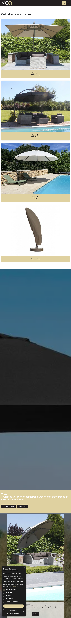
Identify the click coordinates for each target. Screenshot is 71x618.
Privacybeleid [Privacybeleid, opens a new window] (15, 586)
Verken (35, 614)
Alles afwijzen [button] (14, 610)
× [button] (24, 567)
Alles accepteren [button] (14, 606)
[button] (13, 614)
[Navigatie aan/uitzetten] (68, 3)
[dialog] (14, 591)
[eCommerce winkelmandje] (64, 3)
